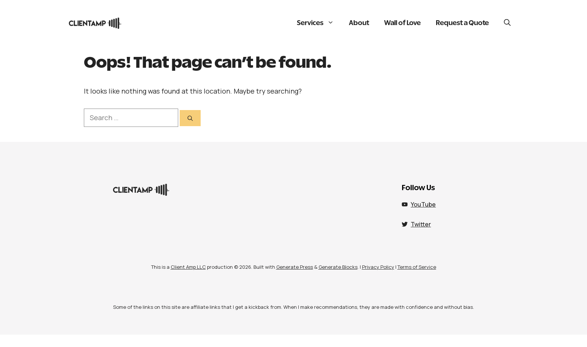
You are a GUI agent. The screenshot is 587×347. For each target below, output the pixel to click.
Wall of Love (402, 23)
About (359, 23)
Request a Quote (462, 23)
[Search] (190, 118)
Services (319, 23)
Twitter (421, 224)
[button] (507, 23)
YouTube (423, 204)
